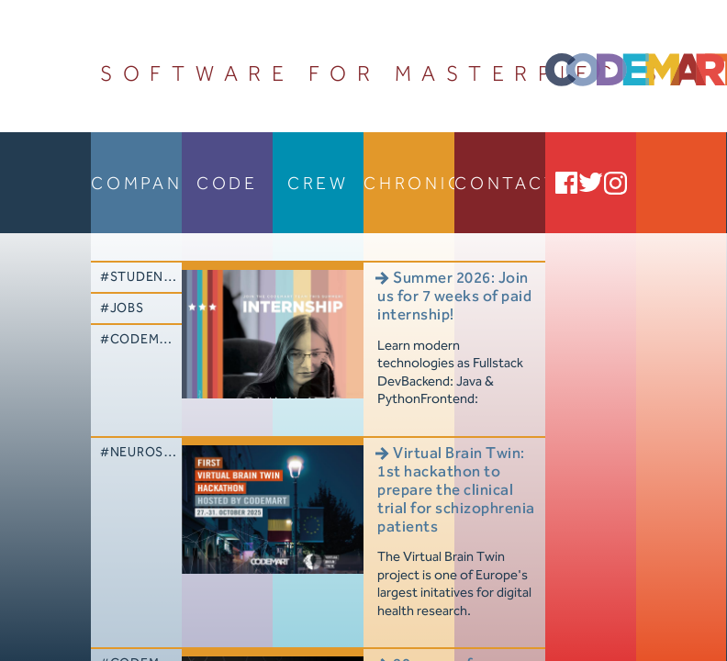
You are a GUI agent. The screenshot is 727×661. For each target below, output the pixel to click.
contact (499, 184)
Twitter (590, 182)
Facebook (565, 182)
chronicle (409, 184)
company (136, 184)
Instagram (615, 182)
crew (318, 184)
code (227, 184)
